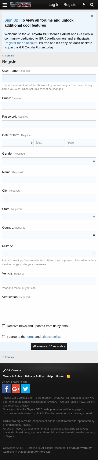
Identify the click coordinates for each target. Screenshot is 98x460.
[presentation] (34, 309)
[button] (5, 4)
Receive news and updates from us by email (38, 326)
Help (50, 376)
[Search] (92, 4)
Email (6, 98)
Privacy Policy (34, 376)
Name (6, 172)
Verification (10, 297)
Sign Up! (12, 20)
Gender (7, 153)
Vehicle (7, 273)
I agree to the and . (31, 336)
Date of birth (10, 135)
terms (30, 336)
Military (7, 246)
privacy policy (50, 336)
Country (7, 227)
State (6, 209)
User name (10, 70)
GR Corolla (12, 370)
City (5, 190)
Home (59, 376)
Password (9, 116)
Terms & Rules (12, 376)
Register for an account (20, 43)
